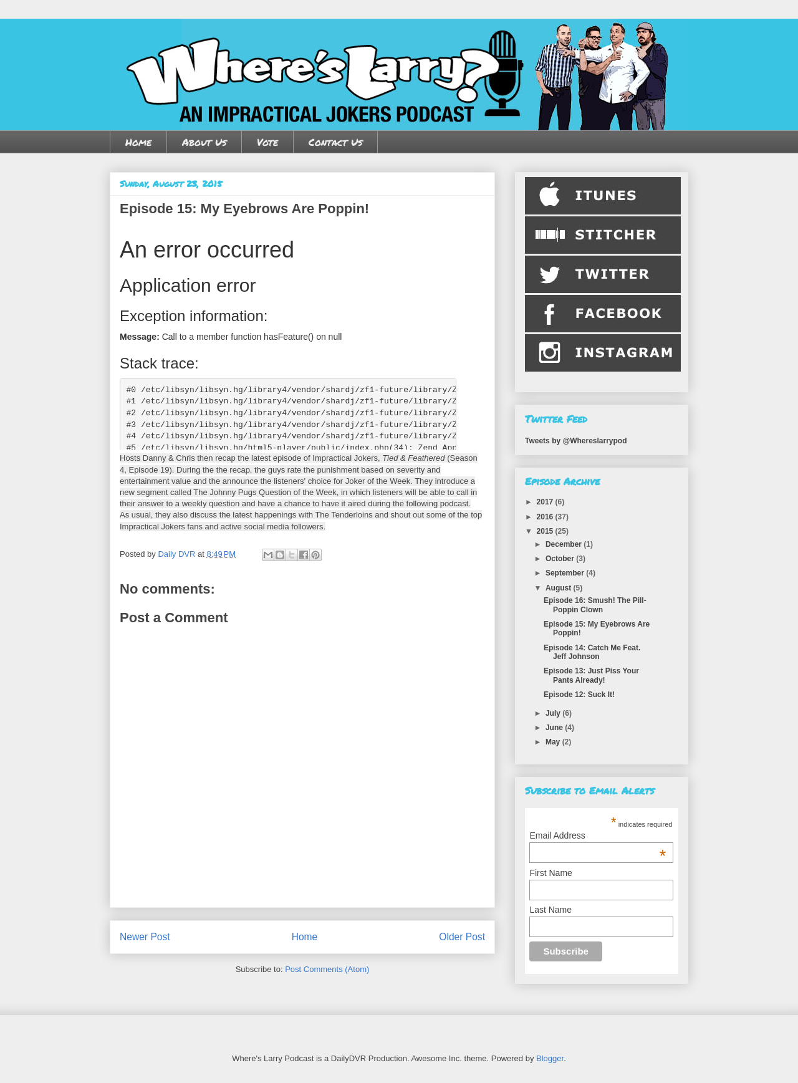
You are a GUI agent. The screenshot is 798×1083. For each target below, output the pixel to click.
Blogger (550, 1058)
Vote (267, 142)
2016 (546, 517)
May (554, 742)
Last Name (550, 910)
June (555, 727)
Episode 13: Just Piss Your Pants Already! (591, 675)
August (560, 588)
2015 (546, 531)
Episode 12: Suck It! (579, 694)
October (561, 558)
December (565, 544)
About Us (204, 142)
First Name (550, 873)
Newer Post (145, 936)
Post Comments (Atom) (327, 969)
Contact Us (335, 142)
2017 (546, 502)
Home (138, 142)
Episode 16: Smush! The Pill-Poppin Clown (595, 605)
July (554, 713)
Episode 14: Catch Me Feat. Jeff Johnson (592, 652)
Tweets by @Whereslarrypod (576, 440)
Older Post (462, 936)
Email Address (597, 835)
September (566, 573)
